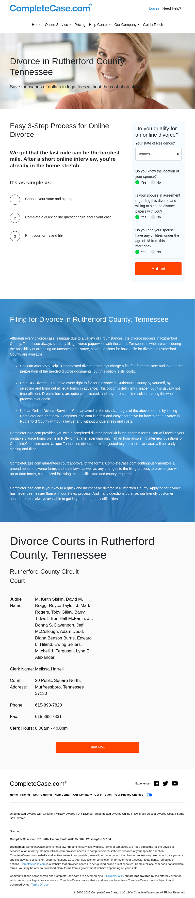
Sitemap (15, 831)
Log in (154, 8)
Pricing (80, 25)
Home (36, 25)
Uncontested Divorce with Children (32, 813)
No (158, 182)
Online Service (56, 25)
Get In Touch (153, 25)
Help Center (98, 25)
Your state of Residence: (155, 143)
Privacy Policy (115, 875)
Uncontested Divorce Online (113, 813)
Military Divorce (66, 813)
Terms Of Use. (40, 884)
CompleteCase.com (38, 783)
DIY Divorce (85, 813)
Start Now (97, 747)
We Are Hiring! (42, 794)
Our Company (126, 25)
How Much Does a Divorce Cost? (154, 813)
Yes (144, 182)
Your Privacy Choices (128, 794)
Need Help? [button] (172, 8)
